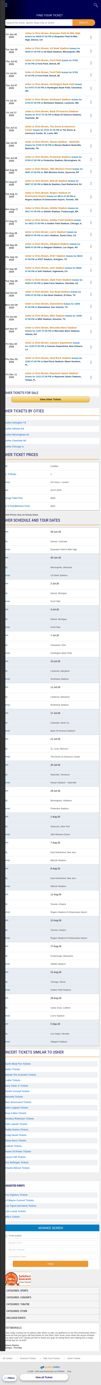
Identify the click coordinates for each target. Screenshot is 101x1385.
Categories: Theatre (17, 1304)
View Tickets (91, 37)
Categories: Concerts (18, 1297)
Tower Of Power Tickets (18, 1151)
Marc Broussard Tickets (18, 1102)
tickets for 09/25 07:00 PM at (53, 270)
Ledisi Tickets (12, 1080)
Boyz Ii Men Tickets (15, 1113)
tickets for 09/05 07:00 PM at (52, 246)
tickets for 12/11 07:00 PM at (53, 376)
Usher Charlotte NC (15, 440)
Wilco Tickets (12, 1216)
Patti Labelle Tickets (16, 1124)
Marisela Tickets (14, 1096)
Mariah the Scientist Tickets (20, 1074)
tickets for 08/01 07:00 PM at (54, 171)
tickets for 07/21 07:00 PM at (50, 130)
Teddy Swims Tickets (16, 1129)
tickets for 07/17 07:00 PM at (53, 114)
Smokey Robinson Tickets (19, 1118)
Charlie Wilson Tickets (17, 1168)
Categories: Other (16, 1311)
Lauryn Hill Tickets (15, 1157)
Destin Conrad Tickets (17, 1091)
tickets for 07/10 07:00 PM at (53, 101)
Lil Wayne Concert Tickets (19, 1200)
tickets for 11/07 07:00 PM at (52, 330)
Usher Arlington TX (15, 422)
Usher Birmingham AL (17, 434)
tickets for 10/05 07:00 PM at (52, 305)
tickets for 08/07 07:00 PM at (53, 182)
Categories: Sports (17, 1290)
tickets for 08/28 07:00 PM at (51, 234)
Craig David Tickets (16, 1135)
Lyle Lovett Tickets (15, 1211)
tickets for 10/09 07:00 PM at (53, 317)
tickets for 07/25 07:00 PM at (53, 145)
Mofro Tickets (12, 1069)
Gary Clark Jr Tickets (16, 1085)
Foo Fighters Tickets (16, 1195)
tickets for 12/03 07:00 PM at (53, 361)
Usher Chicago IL (14, 446)
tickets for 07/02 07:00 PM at (51, 62)
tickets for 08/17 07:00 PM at (51, 210)
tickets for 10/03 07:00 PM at (53, 293)
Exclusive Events (16, 1317)
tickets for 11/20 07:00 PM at (54, 346)
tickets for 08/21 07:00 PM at (53, 222)
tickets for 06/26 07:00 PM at (52, 36)
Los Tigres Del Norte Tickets (20, 1205)
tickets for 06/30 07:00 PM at (52, 50)
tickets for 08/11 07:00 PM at (51, 196)
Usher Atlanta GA (14, 428)
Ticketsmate (50, 5)
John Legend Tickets (16, 1107)
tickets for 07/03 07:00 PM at (51, 74)
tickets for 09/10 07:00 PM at (53, 258)
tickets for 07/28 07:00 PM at (53, 159)
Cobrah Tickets (13, 1146)
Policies (61, 1371)
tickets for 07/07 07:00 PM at (53, 87)
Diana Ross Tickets (15, 1140)
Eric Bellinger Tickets (17, 1162)
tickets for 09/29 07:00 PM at (54, 281)
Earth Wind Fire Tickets (18, 1063)
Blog (69, 1371)
